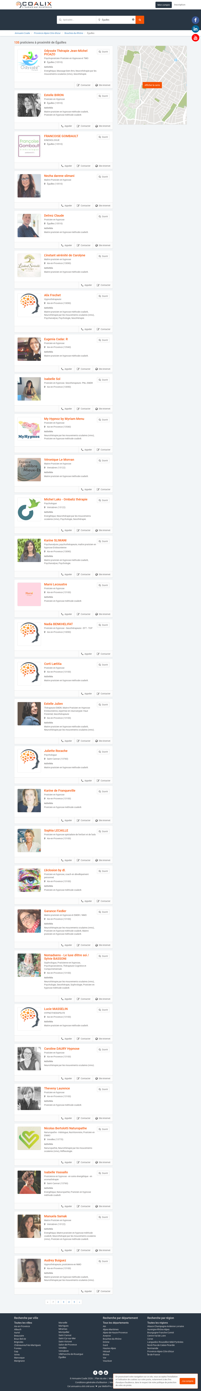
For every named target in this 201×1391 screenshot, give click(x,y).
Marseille (63, 1322)
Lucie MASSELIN (56, 1009)
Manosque (19, 1357)
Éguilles (62, 1357)
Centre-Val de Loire (156, 1335)
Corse (150, 1339)
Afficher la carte (152, 85)
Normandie (152, 1348)
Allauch (17, 1329)
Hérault (106, 1351)
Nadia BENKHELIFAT (58, 624)
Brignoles (18, 1342)
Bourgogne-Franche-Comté (160, 1332)
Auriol (17, 1332)
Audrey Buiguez (55, 1260)
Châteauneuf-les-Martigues (27, 1345)
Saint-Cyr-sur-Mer (67, 1338)
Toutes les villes (23, 1322)
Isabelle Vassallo (56, 1172)
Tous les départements (116, 1322)
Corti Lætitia (53, 664)
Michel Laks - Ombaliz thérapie (65, 499)
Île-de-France (153, 1354)
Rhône (106, 1354)
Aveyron (107, 1335)
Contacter (83, 85)
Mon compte (164, 5)
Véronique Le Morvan (59, 459)
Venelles (63, 1348)
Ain (104, 1326)
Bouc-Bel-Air (20, 1339)
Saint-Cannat (65, 1335)
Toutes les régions (157, 1322)
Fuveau (17, 1348)
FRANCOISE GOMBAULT (61, 136)
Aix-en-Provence (22, 1326)
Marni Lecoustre (55, 584)
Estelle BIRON (54, 95)
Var (104, 1357)
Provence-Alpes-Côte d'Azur (160, 1351)
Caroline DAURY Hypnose (61, 1048)
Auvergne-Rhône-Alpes (158, 1329)
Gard (105, 1345)
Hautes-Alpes (109, 1348)
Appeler (66, 126)
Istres (17, 1354)
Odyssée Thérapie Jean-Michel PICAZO (65, 52)
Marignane (19, 1361)
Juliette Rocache (56, 751)
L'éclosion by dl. (55, 870)
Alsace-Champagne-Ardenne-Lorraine (165, 1326)
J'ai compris (187, 1381)
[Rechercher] (140, 20)
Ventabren (64, 1351)
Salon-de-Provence (68, 1344)
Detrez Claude (54, 215)
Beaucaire (19, 1335)
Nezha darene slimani (59, 176)
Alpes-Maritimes (111, 1329)
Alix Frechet (52, 295)
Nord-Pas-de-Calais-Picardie (161, 1345)
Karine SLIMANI (55, 540)
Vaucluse (107, 1361)
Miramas (63, 1329)
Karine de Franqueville (59, 790)
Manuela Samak (55, 1216)
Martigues (63, 1326)
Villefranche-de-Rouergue (71, 1354)
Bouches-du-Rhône (112, 1339)
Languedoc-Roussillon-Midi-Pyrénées (165, 1342)
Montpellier (64, 1332)
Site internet (102, 85)
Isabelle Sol (52, 379)
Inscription (179, 4)
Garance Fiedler (55, 911)
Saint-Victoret (65, 1341)
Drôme (106, 1342)
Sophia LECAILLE (56, 830)
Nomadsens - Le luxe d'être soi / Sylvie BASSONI (66, 956)
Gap (16, 1351)
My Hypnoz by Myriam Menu (64, 419)
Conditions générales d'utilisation (91, 1382)
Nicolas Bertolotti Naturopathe (65, 1128)
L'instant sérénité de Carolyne (64, 255)
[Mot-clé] (76, 20)
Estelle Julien (53, 704)
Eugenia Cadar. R (56, 339)
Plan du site (100, 1378)
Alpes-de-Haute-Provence (115, 1332)
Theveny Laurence (57, 1088)
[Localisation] (116, 20)
